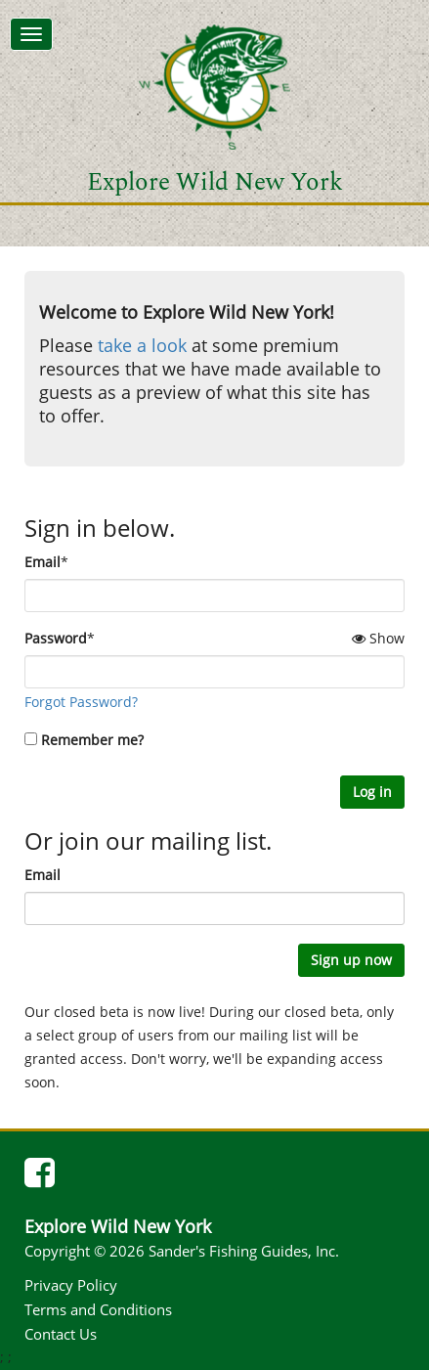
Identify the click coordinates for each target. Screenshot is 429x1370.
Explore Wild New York (215, 182)
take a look (142, 345)
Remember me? (92, 739)
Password (55, 638)
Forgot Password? (81, 701)
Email (42, 561)
